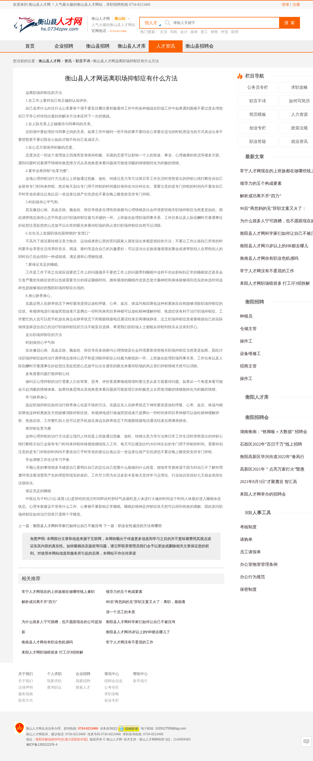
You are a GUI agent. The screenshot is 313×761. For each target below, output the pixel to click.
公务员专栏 (257, 87)
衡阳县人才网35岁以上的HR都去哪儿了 (138, 632)
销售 (214, 32)
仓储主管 (248, 328)
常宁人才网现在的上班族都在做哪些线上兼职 (58, 591)
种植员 (246, 316)
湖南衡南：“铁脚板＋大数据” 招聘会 (273, 431)
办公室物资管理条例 (259, 564)
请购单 (246, 539)
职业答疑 (257, 141)
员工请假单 (250, 552)
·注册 (296, 5)
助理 (234, 32)
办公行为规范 (252, 577)
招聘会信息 (113, 681)
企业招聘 (64, 46)
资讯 (68, 61)
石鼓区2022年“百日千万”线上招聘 (271, 444)
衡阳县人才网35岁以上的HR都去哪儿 (274, 246)
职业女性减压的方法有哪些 (140, 526)
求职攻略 (111, 694)
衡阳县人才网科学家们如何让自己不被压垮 (67, 526)
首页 (30, 46)
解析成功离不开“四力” (39, 602)
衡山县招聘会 (199, 46)
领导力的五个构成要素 (124, 591)
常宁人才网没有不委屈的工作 (129, 642)
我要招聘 (83, 681)
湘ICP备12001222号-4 (41, 744)
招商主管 (248, 366)
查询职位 (54, 687)
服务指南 (25, 694)
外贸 (224, 32)
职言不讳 (83, 61)
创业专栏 (257, 128)
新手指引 (140, 681)
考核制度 (248, 527)
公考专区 (111, 687)
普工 (204, 32)
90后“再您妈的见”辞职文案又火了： (273, 208)
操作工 (246, 341)
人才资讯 (165, 46)
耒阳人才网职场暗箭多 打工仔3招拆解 (52, 652)
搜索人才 (83, 687)
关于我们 (25, 681)
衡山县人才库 (132, 46)
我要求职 (54, 681)
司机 (173, 32)
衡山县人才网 (50, 61)
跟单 (194, 32)
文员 (163, 32)
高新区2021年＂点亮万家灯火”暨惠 (272, 469)
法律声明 (25, 687)
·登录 (285, 5)
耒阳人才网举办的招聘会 (263, 494)
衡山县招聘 (98, 46)
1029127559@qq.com (170, 728)
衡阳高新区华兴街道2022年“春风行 (272, 456)
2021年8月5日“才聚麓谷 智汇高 (268, 481)
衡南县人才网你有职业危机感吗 (47, 642)
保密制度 (248, 589)
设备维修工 (250, 353)
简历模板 (257, 114)
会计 (184, 32)
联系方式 (25, 700)
